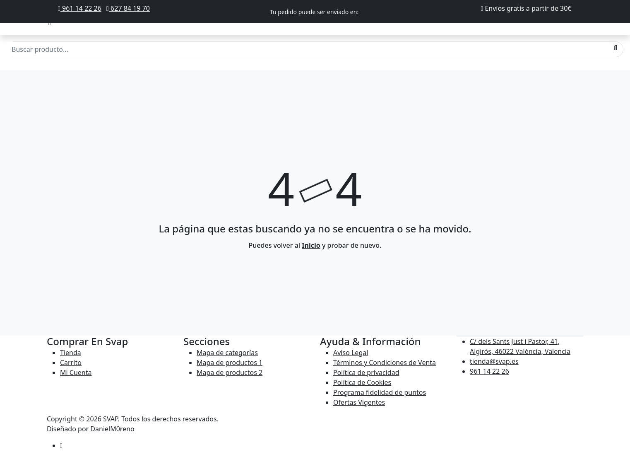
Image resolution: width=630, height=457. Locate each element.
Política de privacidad (366, 372)
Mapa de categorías (227, 352)
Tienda (70, 352)
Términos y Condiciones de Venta (384, 362)
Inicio (311, 245)
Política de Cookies (362, 382)
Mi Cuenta (75, 372)
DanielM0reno (112, 428)
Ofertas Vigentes (359, 402)
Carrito (71, 362)
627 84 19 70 (128, 8)
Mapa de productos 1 (229, 362)
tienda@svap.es (494, 361)
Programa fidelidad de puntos (379, 392)
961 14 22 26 (79, 8)
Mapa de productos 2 (229, 372)
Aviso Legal (350, 352)
